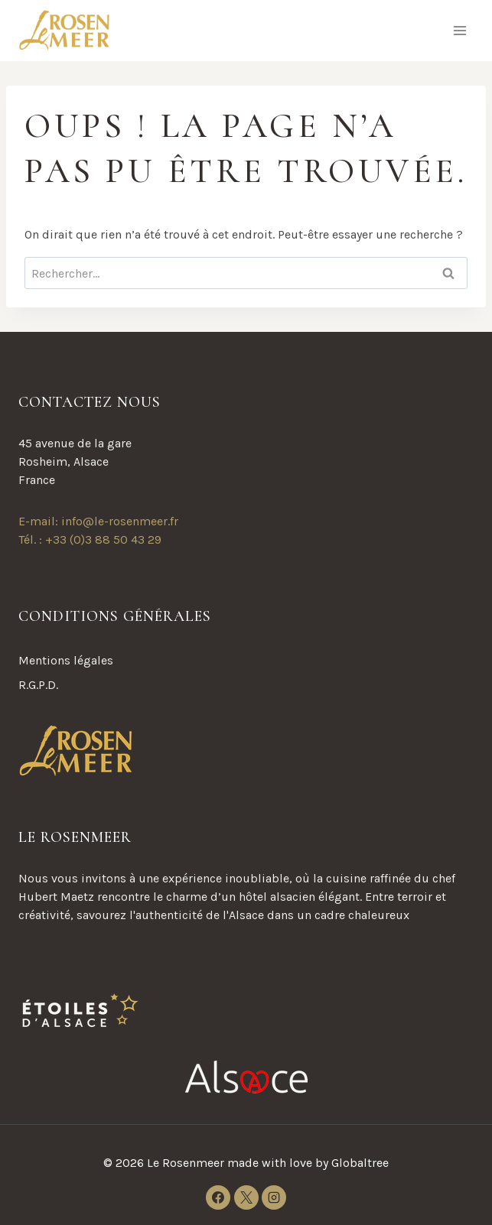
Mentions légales (65, 660)
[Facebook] (218, 1197)
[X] (246, 1197)
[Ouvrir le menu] (459, 30)
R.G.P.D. (38, 684)
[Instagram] (274, 1197)
